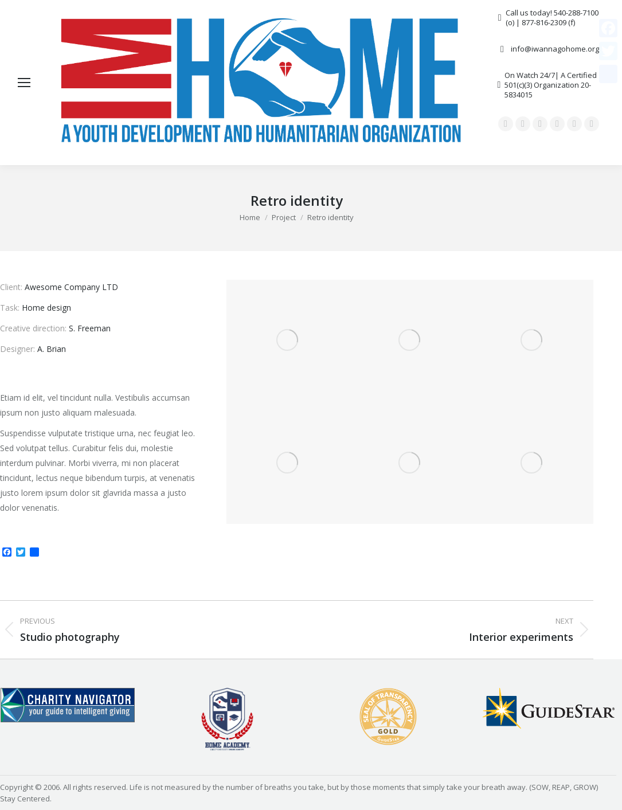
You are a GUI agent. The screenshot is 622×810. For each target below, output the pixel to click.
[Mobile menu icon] (24, 82)
